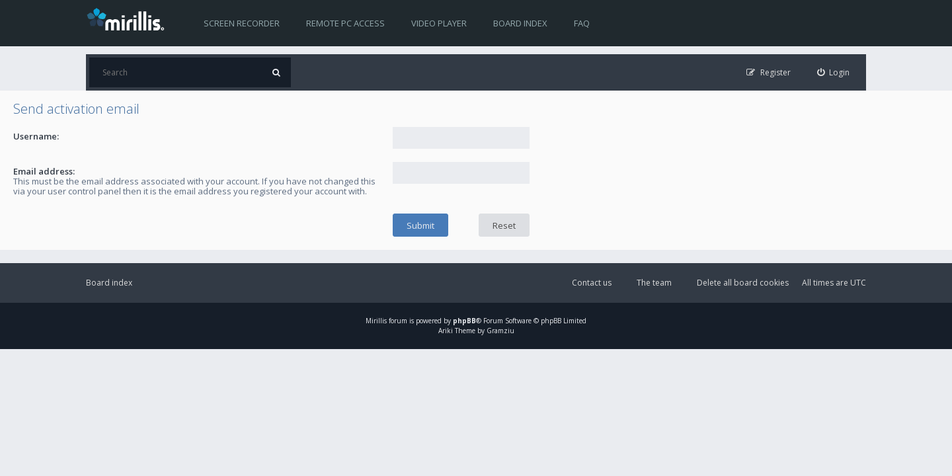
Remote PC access (345, 23)
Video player (439, 23)
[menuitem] (833, 72)
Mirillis (376, 320)
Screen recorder (242, 23)
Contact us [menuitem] (592, 282)
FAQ (582, 23)
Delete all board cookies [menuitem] (743, 282)
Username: (36, 136)
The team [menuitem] (654, 282)
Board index (520, 23)
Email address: (44, 171)
